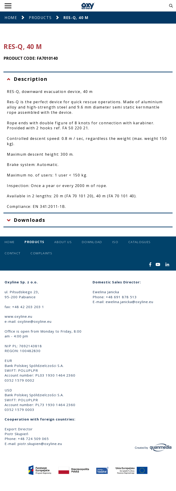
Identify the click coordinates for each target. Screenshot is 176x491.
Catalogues (139, 242)
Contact (12, 253)
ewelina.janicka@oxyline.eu (129, 301)
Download (92, 242)
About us (63, 242)
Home (11, 17)
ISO (115, 242)
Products (40, 17)
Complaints (41, 253)
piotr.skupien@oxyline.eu (40, 443)
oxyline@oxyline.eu (35, 321)
